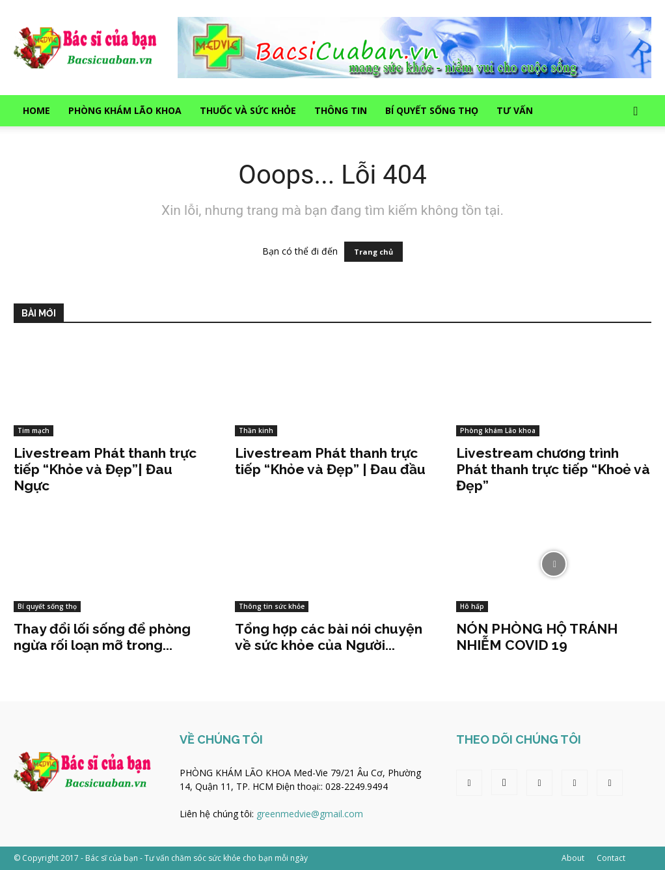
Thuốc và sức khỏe (248, 110)
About (573, 857)
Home (36, 110)
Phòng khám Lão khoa (125, 110)
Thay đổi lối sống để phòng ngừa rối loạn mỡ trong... (102, 637)
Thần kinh (256, 430)
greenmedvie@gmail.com (309, 813)
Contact (611, 857)
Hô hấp (472, 606)
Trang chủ (373, 252)
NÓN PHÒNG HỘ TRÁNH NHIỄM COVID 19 (537, 637)
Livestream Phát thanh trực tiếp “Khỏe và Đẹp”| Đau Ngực (105, 469)
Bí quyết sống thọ (431, 110)
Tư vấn (514, 110)
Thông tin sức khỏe (272, 606)
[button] (635, 111)
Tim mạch (33, 430)
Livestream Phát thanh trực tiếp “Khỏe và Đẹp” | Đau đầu (330, 461)
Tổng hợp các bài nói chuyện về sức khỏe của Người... (328, 637)
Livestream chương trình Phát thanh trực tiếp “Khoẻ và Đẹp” (553, 469)
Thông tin (340, 110)
